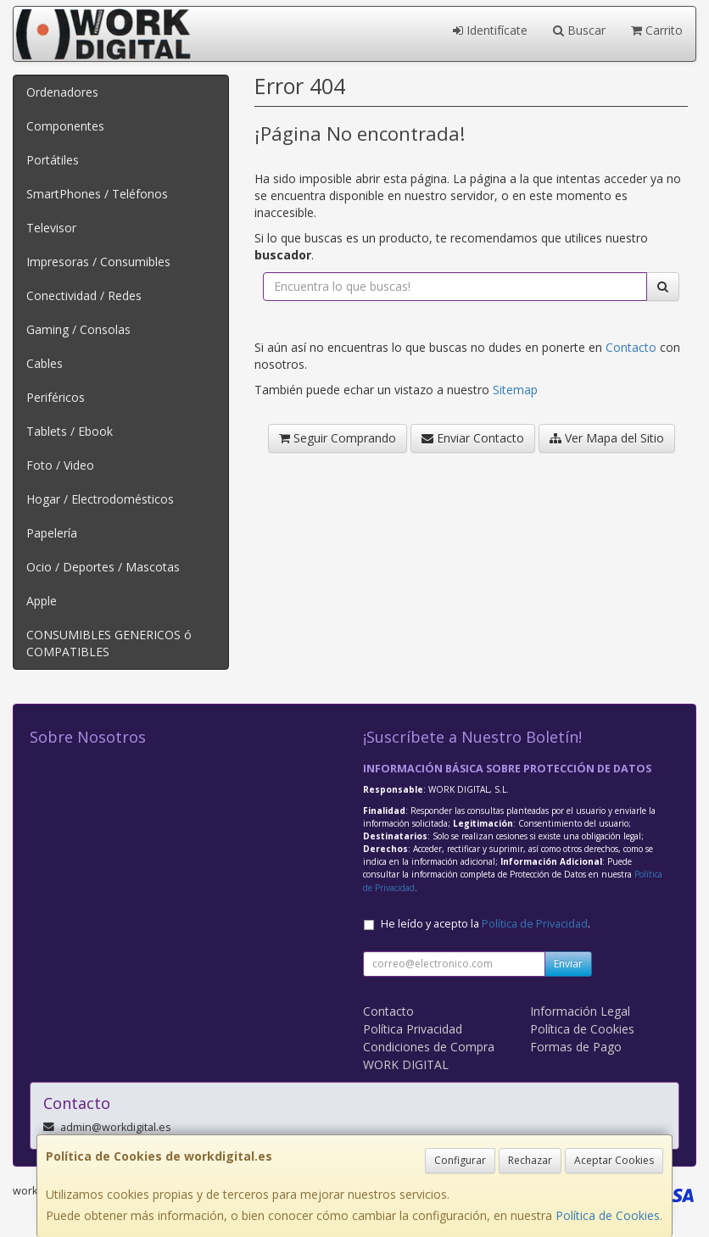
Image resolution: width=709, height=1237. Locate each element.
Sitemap (515, 390)
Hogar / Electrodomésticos (100, 499)
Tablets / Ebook (69, 431)
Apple (41, 601)
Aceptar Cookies (614, 1160)
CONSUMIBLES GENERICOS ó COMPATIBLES (109, 643)
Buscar (579, 30)
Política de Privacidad (535, 924)
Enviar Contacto (472, 438)
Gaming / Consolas (78, 329)
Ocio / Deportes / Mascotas (103, 567)
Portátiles (52, 160)
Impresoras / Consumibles (98, 262)
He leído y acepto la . (485, 924)
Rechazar (530, 1160)
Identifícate (490, 30)
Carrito (657, 30)
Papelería (51, 533)
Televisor (51, 228)
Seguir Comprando (337, 438)
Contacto (631, 347)
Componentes (65, 126)
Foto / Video (60, 465)
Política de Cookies (607, 1215)
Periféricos (55, 397)
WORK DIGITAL (406, 1064)
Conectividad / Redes (84, 295)
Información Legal (580, 1011)
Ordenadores (62, 92)
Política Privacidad (412, 1029)
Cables (44, 363)
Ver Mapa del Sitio (607, 438)
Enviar (568, 963)
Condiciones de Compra (428, 1047)
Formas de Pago (576, 1047)
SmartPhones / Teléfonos (97, 194)
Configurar (460, 1160)
